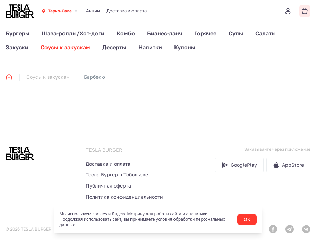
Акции (93, 11)
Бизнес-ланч (164, 33)
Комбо (126, 33)
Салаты (265, 33)
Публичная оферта (108, 186)
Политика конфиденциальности (124, 197)
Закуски (17, 47)
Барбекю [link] (94, 77)
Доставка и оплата (126, 11)
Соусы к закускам (65, 47)
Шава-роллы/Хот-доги (73, 33)
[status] (158, 219)
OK (247, 219)
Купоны (184, 47)
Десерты (114, 47)
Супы (236, 33)
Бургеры (17, 33)
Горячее (205, 33)
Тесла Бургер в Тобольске (117, 174)
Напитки (150, 47)
